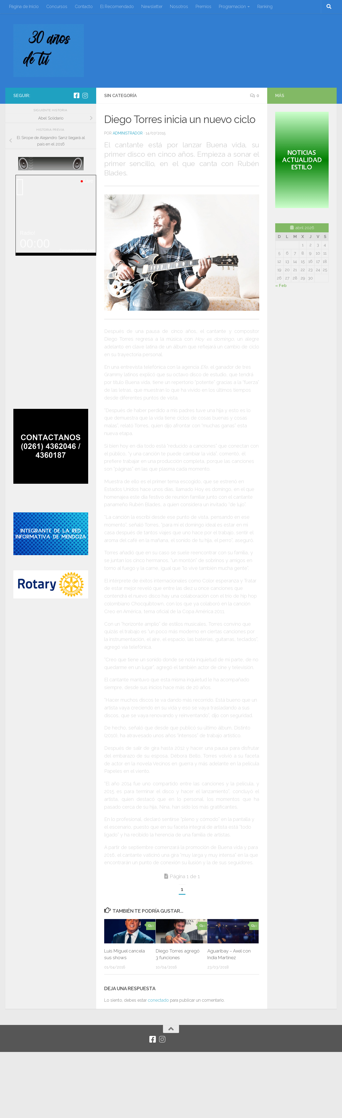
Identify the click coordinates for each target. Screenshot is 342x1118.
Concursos (56, 6)
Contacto (84, 6)
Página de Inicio (24, 6)
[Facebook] (76, 95)
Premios (203, 6)
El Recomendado (117, 6)
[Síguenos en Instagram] (85, 95)
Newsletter (151, 6)
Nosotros (179, 6)
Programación (232, 6)
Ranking (265, 6)
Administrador (128, 133)
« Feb (281, 285)
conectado (158, 1000)
